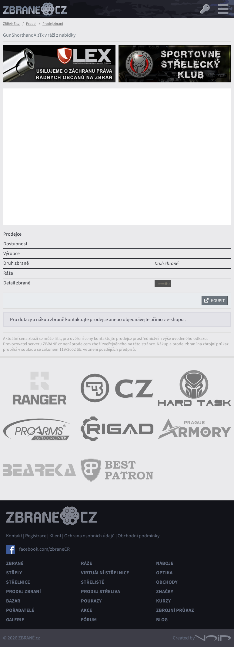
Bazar (13, 601)
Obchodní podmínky (138, 536)
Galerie (15, 619)
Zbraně (15, 563)
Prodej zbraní (52, 23)
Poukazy (91, 601)
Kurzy (163, 601)
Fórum (89, 619)
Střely (14, 572)
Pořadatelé (20, 610)
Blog (162, 619)
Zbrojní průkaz (175, 610)
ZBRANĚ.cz (11, 23)
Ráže (86, 563)
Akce (86, 610)
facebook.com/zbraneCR (44, 549)
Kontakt (14, 536)
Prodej (31, 23)
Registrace (35, 536)
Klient (55, 536)
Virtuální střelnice (105, 572)
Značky (164, 591)
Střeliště (92, 582)
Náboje (164, 563)
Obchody (166, 582)
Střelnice (18, 582)
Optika (164, 572)
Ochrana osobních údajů (89, 536)
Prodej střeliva (100, 591)
